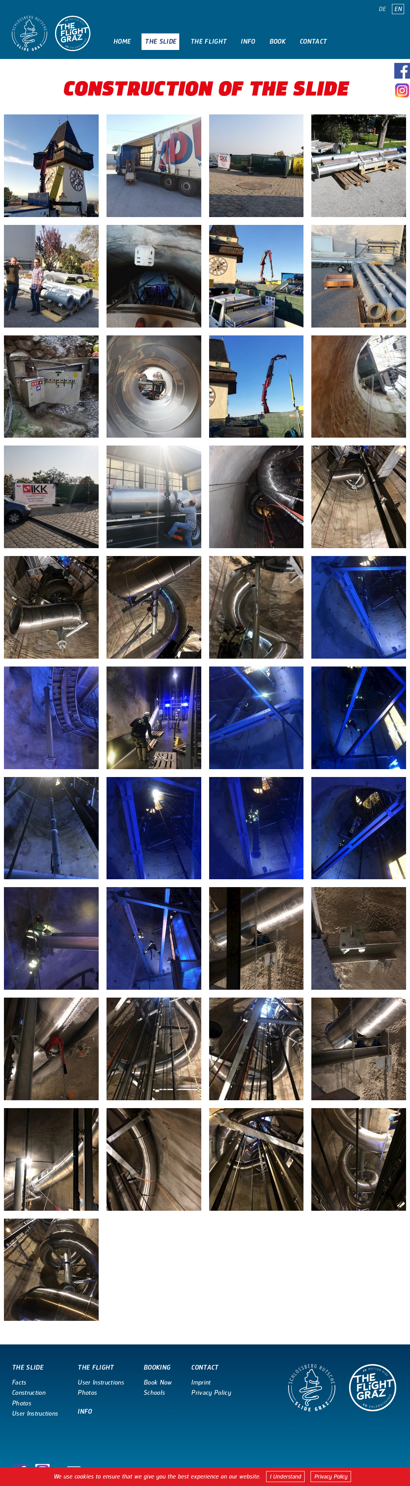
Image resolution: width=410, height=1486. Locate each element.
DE (382, 9)
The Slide (160, 41)
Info (248, 41)
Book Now (157, 1382)
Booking (156, 1367)
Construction (28, 1392)
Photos (21, 1403)
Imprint (200, 1382)
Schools (154, 1392)
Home (122, 41)
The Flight (208, 41)
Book (277, 41)
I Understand (285, 1476)
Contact (313, 41)
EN (398, 9)
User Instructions (35, 1413)
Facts (19, 1382)
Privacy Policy (330, 1476)
